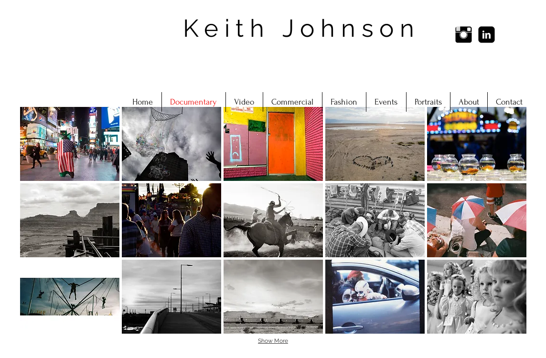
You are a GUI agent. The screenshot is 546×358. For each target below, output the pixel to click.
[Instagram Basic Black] (463, 34)
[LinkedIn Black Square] (486, 34)
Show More (273, 340)
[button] (69, 144)
